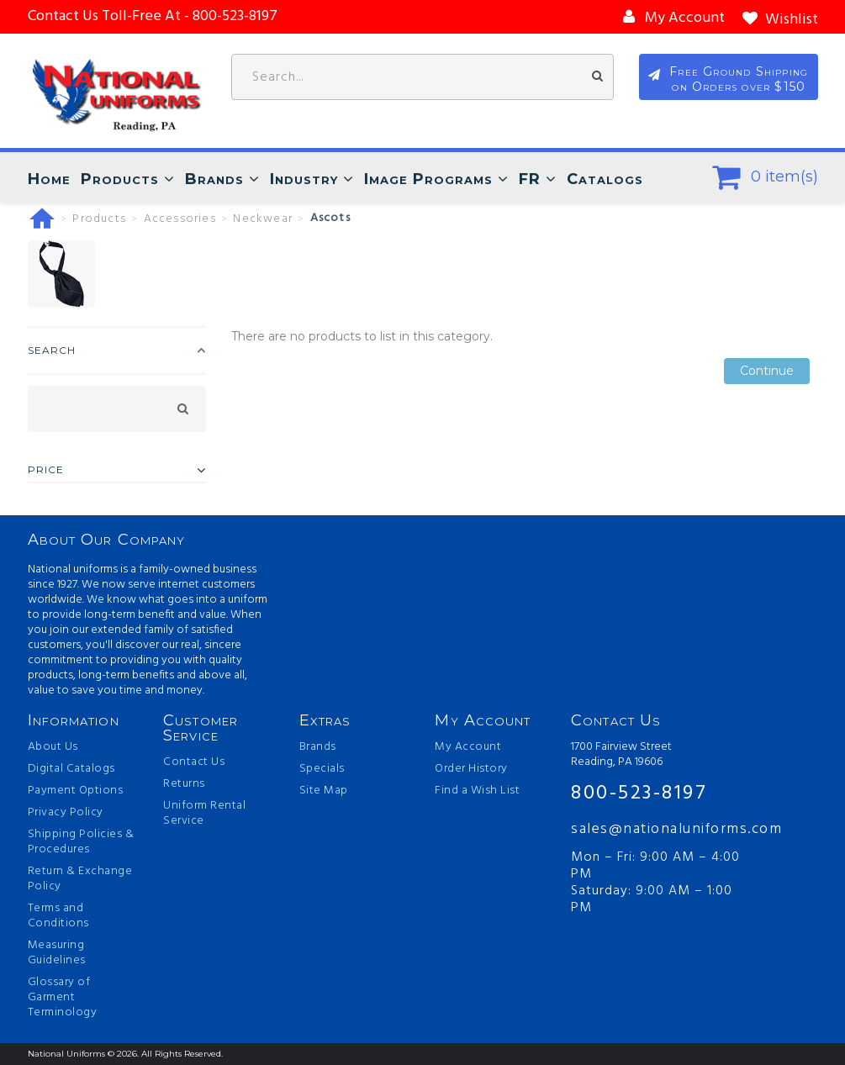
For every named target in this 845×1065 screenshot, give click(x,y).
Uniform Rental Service (204, 814)
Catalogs (605, 179)
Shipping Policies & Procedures (81, 842)
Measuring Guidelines (57, 953)
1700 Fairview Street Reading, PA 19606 (621, 755)
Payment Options (76, 791)
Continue (767, 371)
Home (49, 179)
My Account (468, 747)
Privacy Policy (65, 812)
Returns (184, 784)
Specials (322, 769)
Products (120, 179)
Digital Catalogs (71, 769)
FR (530, 179)
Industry (304, 179)
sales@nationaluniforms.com (660, 829)
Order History (471, 769)
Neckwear (263, 219)
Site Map (323, 791)
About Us (53, 747)
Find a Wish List (477, 791)
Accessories (180, 219)
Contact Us (193, 762)
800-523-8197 (639, 793)
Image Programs (428, 179)
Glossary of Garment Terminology (63, 997)
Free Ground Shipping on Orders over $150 (738, 79)
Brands (214, 179)
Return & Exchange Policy (80, 879)
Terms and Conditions (58, 916)
